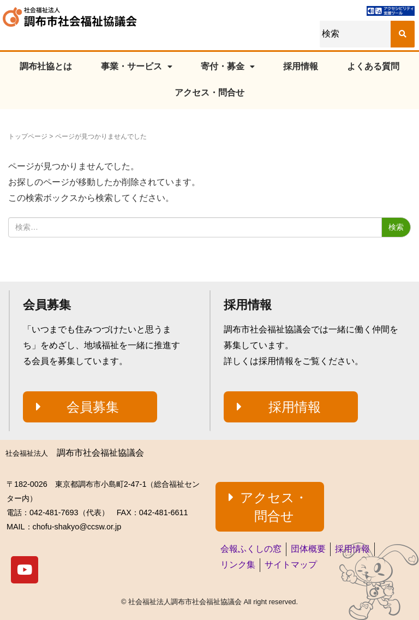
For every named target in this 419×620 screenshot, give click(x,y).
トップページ (27, 136)
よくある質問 (373, 66)
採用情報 (300, 66)
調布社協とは (46, 66)
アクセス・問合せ (209, 92)
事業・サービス (136, 66)
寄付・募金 (228, 66)
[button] (90, 407)
